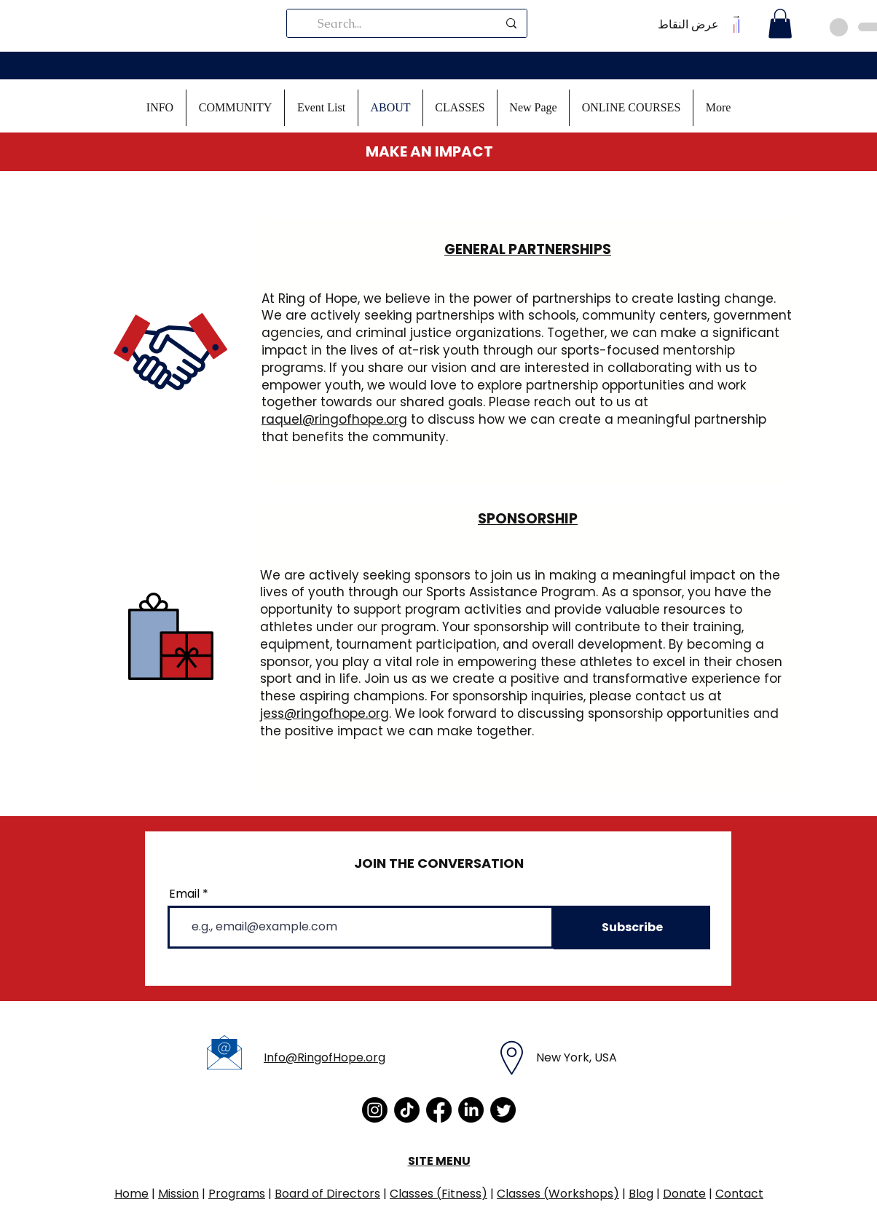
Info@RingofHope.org (324, 1057)
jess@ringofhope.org (324, 713)
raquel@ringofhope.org (334, 419)
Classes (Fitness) (438, 1193)
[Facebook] (439, 1110)
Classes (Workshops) (558, 1193)
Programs (236, 1193)
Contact (739, 1193)
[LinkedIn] (471, 1110)
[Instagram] (375, 1110)
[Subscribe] (632, 927)
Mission (178, 1193)
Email (184, 894)
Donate (684, 1193)
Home (131, 1193)
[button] (160, 108)
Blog (641, 1193)
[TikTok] (407, 1110)
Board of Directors (327, 1193)
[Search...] (408, 23)
